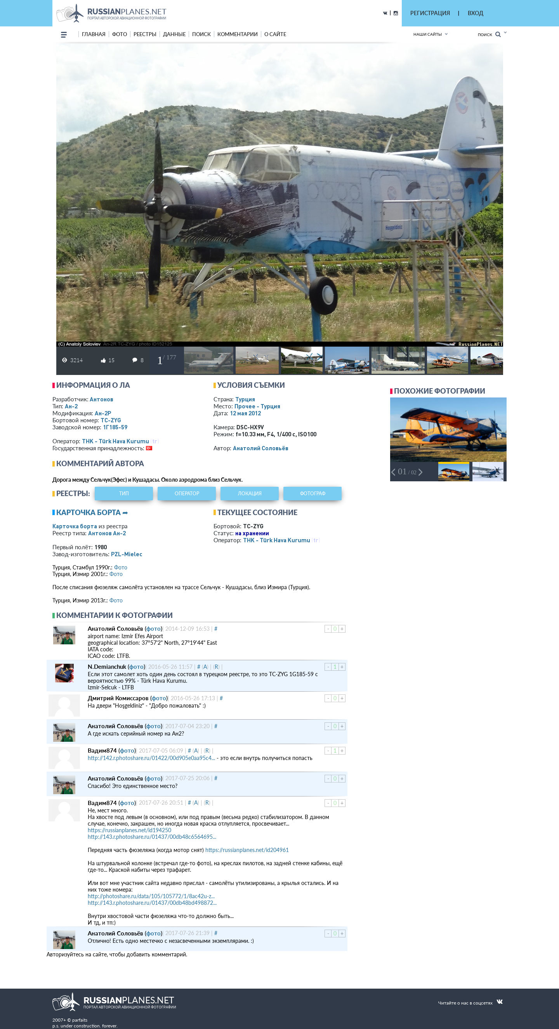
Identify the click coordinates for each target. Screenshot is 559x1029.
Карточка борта (74, 525)
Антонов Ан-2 (107, 532)
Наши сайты (427, 34)
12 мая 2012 (245, 413)
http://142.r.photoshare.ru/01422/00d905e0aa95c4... (151, 758)
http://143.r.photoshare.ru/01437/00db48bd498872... (152, 902)
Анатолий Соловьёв (260, 447)
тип (124, 493)
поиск (201, 34)
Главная (94, 34)
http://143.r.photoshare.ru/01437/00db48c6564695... (152, 836)
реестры (145, 34)
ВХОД (475, 13)
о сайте (275, 34)
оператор (187, 493)
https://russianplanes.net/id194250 (129, 830)
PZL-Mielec (126, 553)
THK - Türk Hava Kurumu (115, 440)
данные (174, 34)
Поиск (489, 34)
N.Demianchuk (107, 666)
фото (119, 34)
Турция (245, 399)
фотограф (312, 493)
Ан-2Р (103, 413)
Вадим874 (102, 750)
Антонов (101, 399)
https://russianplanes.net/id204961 (247, 850)
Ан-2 (71, 406)
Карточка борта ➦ (92, 512)
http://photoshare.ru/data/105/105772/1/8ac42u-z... (151, 896)
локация (250, 493)
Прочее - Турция (257, 406)
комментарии (237, 34)
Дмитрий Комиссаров (118, 697)
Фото (120, 567)
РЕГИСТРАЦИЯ (430, 13)
